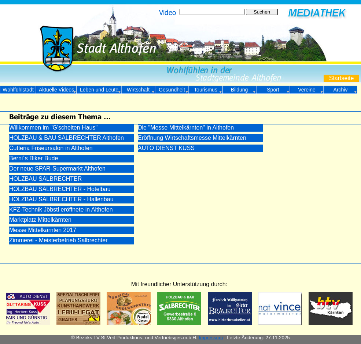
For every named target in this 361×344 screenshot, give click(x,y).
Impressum (211, 337)
